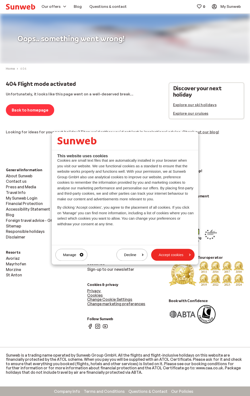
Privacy (94, 290)
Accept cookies (175, 255)
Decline (134, 255)
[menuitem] (20, 7)
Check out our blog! (200, 132)
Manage (73, 255)
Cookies (95, 295)
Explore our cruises (190, 113)
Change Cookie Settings (109, 299)
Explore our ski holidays (195, 104)
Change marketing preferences (116, 303)
